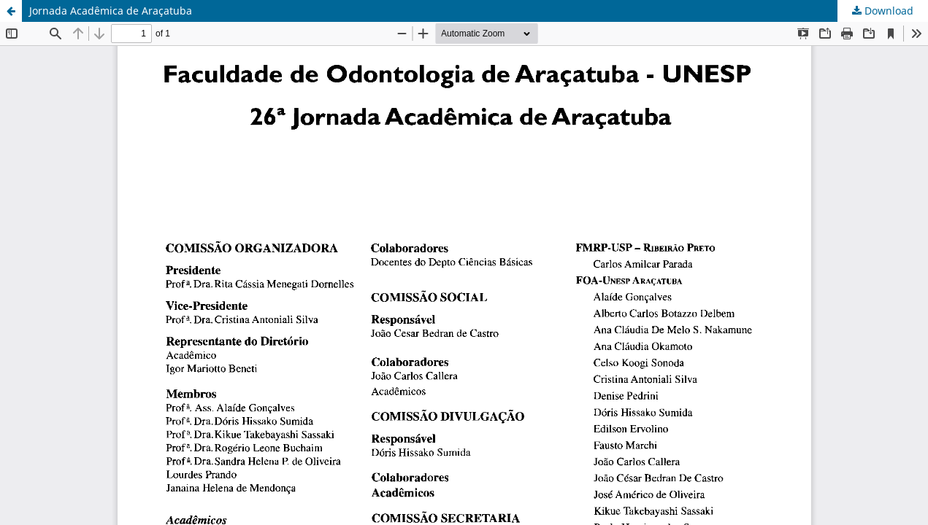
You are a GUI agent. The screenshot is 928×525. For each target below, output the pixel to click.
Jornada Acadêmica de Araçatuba (110, 11)
